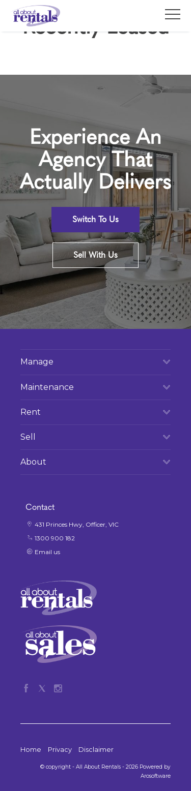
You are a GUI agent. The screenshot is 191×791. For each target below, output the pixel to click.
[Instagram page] (58, 686)
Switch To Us (95, 219)
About (33, 462)
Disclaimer (96, 749)
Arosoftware (156, 776)
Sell (28, 437)
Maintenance (47, 387)
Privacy (60, 749)
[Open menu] (173, 14)
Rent (30, 412)
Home (30, 749)
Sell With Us (95, 255)
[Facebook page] (28, 686)
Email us (47, 552)
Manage (36, 362)
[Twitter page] (44, 686)
